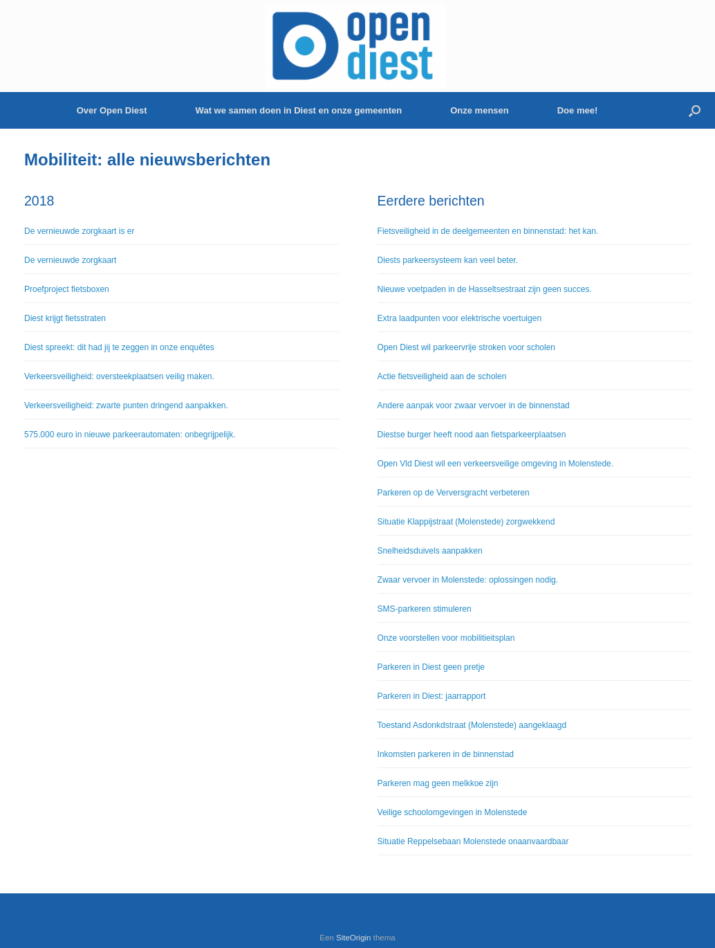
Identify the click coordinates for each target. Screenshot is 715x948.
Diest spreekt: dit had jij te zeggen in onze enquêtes (119, 347)
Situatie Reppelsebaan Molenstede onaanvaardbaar (473, 841)
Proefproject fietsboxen (66, 289)
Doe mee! (577, 110)
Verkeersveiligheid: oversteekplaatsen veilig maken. (119, 376)
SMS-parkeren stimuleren (425, 609)
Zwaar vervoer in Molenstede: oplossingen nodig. (468, 580)
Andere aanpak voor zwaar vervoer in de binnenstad (474, 405)
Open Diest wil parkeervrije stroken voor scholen (466, 347)
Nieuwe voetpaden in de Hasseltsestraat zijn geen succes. (485, 289)
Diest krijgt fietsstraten (65, 318)
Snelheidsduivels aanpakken (430, 551)
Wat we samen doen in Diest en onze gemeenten (299, 110)
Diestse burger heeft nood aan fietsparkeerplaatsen (472, 434)
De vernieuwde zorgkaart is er (79, 231)
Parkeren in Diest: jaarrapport (432, 696)
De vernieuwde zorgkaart (70, 260)
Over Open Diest (112, 110)
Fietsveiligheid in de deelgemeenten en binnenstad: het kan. (488, 231)
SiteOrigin (353, 937)
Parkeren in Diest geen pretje (431, 667)
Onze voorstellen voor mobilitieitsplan (446, 638)
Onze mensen (479, 110)
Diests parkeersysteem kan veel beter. (448, 260)
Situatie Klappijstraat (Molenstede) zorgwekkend (466, 522)
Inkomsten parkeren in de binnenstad (446, 754)
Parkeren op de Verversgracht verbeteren (454, 493)
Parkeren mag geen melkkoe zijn (438, 783)
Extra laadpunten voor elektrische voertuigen (459, 318)
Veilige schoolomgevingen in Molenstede (453, 812)
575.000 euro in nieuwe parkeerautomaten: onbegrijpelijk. (130, 434)
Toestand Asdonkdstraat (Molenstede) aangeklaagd (472, 725)
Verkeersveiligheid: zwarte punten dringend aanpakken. (126, 405)
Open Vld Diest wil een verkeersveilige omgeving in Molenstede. (496, 463)
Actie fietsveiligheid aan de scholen (442, 376)
